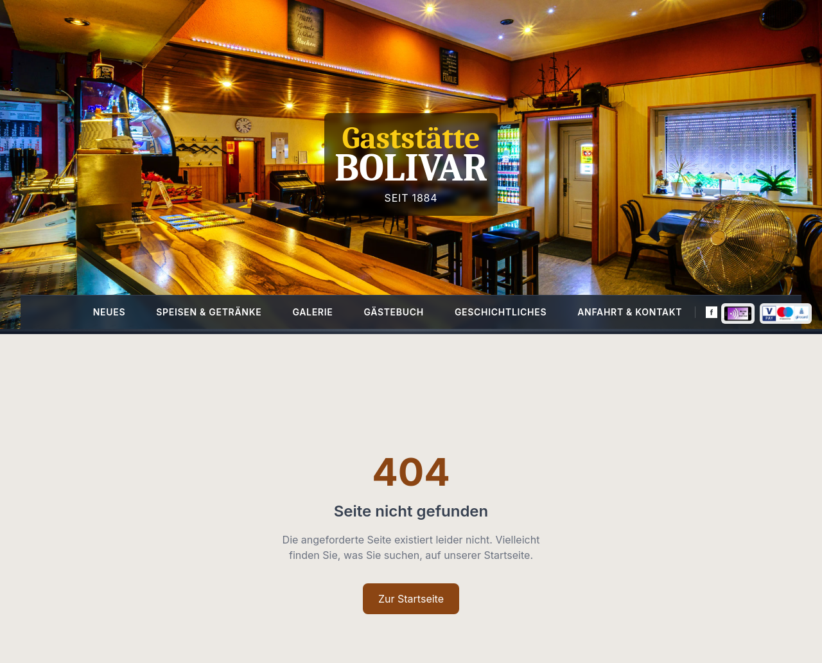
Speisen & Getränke (208, 311)
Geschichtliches (501, 311)
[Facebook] (711, 312)
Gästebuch (393, 311)
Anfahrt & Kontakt (629, 311)
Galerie (312, 311)
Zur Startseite (411, 598)
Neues (109, 311)
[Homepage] (411, 164)
